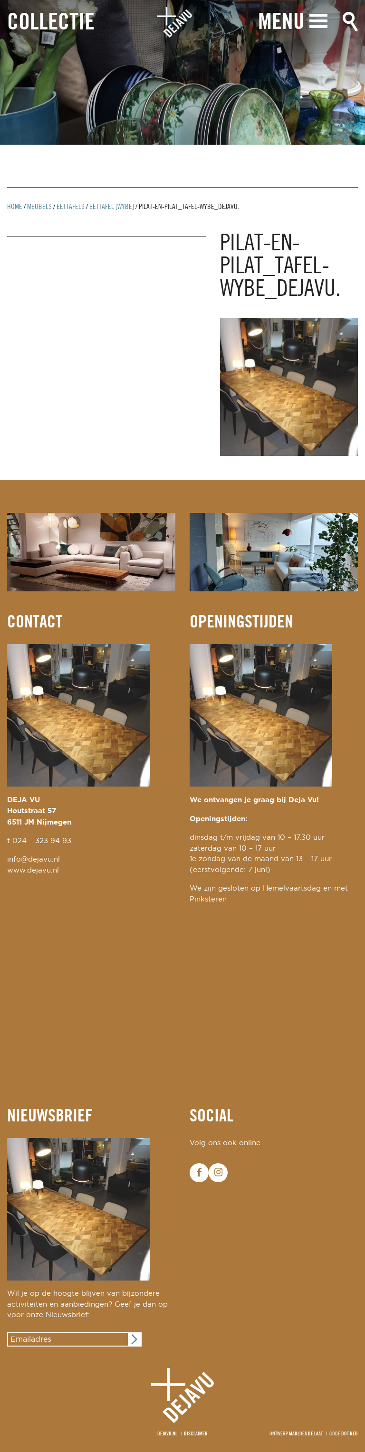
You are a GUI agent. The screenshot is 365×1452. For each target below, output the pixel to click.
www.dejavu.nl (33, 870)
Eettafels (71, 207)
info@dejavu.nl (33, 859)
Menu (281, 22)
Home (14, 207)
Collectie (51, 23)
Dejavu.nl (167, 1434)
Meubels (39, 207)
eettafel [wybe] (111, 207)
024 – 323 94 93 (41, 841)
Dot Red (349, 1434)
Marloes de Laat (306, 1434)
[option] (182, 72)
